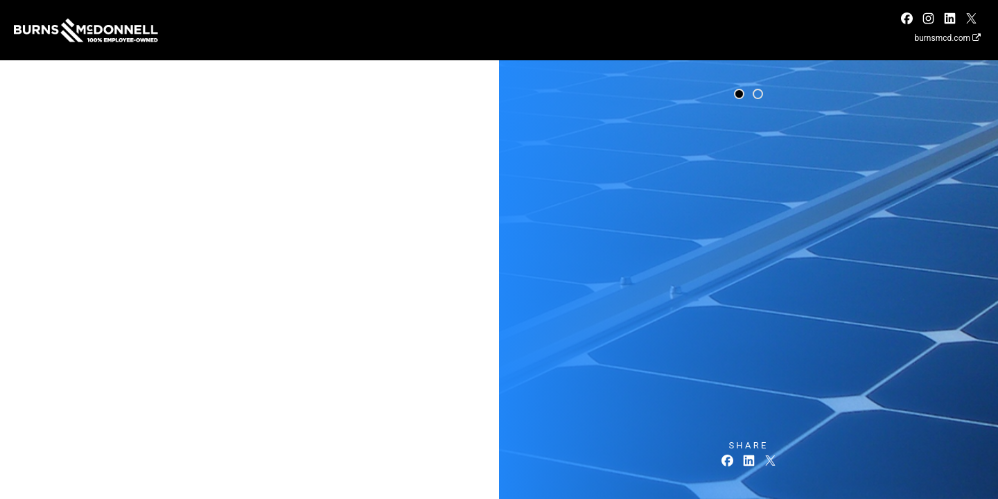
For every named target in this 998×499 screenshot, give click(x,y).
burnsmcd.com (947, 38)
